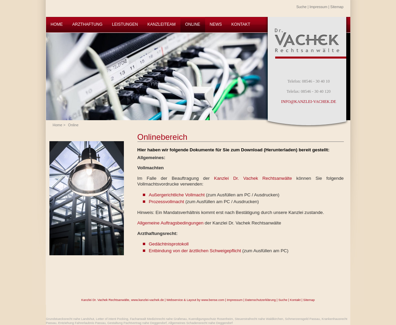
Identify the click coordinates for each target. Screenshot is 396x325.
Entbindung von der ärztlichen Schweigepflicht (195, 250)
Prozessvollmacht (166, 201)
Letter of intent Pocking (112, 319)
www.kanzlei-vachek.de (147, 300)
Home (57, 125)
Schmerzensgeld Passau (302, 319)
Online (73, 125)
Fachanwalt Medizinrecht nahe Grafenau (158, 319)
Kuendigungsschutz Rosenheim (211, 319)
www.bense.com (212, 300)
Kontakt (295, 300)
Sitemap (337, 7)
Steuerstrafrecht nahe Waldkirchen (259, 319)
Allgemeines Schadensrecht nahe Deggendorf (200, 323)
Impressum (318, 7)
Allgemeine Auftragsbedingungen (170, 222)
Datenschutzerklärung (260, 300)
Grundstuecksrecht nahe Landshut (70, 319)
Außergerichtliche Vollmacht (176, 194)
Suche (301, 7)
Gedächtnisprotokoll (169, 243)
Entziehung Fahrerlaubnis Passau (82, 323)
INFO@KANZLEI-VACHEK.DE (308, 101)
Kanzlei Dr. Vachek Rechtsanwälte (253, 178)
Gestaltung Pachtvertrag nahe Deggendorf (137, 323)
